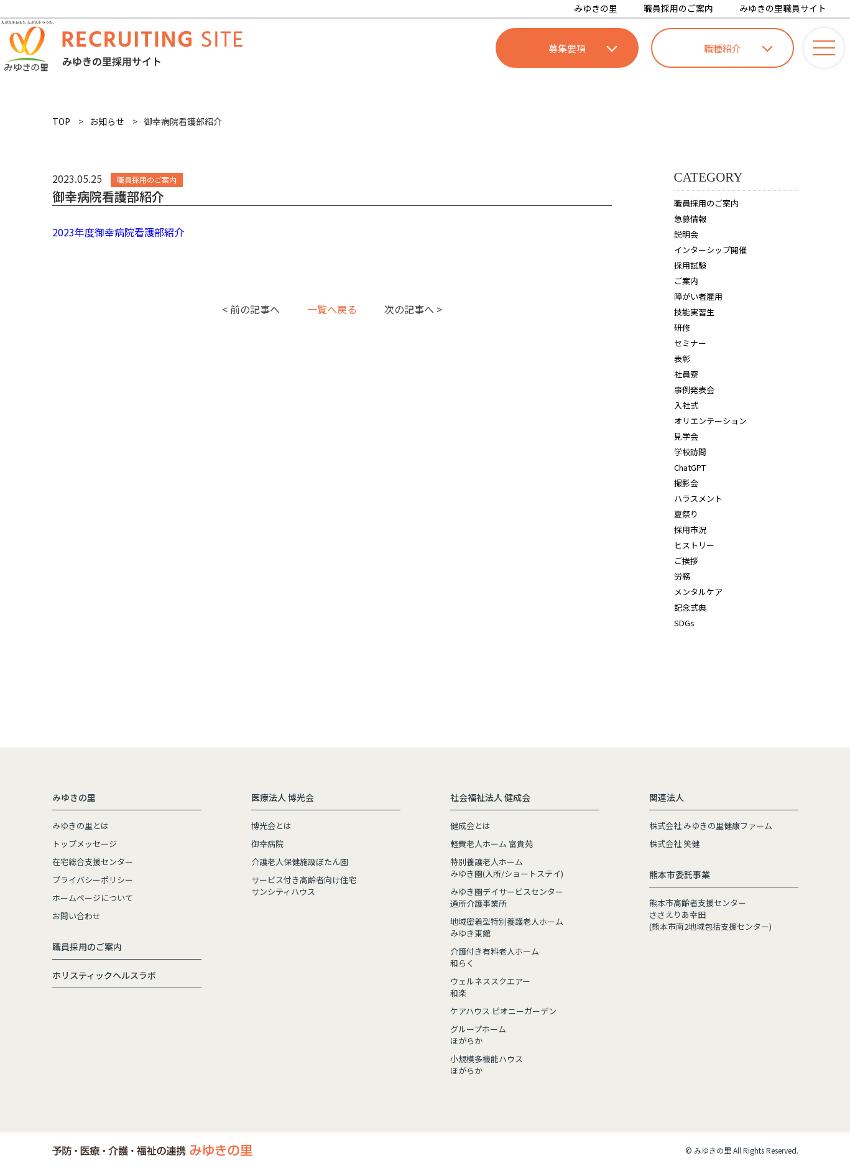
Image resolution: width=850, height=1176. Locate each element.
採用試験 (690, 265)
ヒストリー (694, 545)
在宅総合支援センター (92, 862)
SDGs (684, 623)
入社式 (686, 405)
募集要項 (582, 48)
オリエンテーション (710, 421)
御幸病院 (267, 844)
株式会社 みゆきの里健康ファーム (710, 825)
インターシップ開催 (710, 250)
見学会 (686, 436)
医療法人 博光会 (282, 797)
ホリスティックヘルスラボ (104, 975)
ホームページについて (92, 898)
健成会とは (470, 825)
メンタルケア (698, 592)
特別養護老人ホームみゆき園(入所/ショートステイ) (506, 867)
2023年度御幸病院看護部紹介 (118, 232)
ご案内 (686, 281)
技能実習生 (694, 312)
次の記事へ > (413, 309)
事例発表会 (694, 390)
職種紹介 (738, 48)
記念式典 (690, 607)
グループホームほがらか (478, 1035)
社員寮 (686, 374)
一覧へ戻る (332, 309)
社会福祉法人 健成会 (490, 797)
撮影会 (686, 483)
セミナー (690, 343)
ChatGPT (690, 467)
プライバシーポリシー (92, 880)
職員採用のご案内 (678, 8)
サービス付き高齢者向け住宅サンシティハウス (303, 885)
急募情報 (690, 219)
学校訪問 (690, 452)
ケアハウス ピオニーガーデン (503, 1011)
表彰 (682, 358)
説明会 (686, 234)
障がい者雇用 (698, 296)
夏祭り (686, 514)
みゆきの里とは (80, 825)
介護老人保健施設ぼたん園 (299, 862)
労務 (682, 576)
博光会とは (271, 825)
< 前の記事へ (251, 309)
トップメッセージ (84, 844)
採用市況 (690, 529)
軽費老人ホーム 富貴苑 (491, 844)
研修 (682, 327)
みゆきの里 (595, 8)
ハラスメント (698, 498)
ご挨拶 (686, 561)
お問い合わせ (76, 916)
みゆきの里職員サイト (782, 8)
